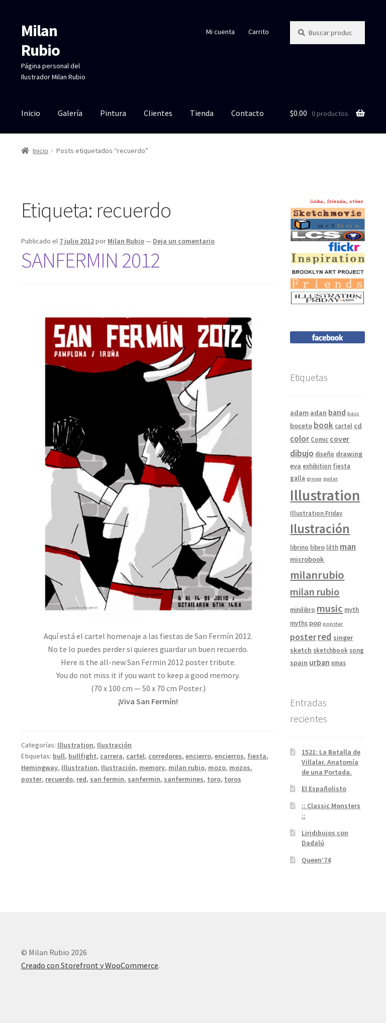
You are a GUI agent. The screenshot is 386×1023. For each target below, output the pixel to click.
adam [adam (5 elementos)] (299, 412)
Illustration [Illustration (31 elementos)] (325, 495)
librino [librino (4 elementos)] (299, 547)
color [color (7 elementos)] (299, 438)
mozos (239, 767)
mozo (217, 767)
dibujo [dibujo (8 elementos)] (302, 453)
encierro (198, 755)
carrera (111, 755)
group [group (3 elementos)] (314, 478)
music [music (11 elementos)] (330, 608)
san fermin (107, 779)
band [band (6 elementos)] (337, 412)
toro (214, 779)
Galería (70, 113)
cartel (135, 755)
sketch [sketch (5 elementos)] (301, 650)
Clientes (158, 113)
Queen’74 (316, 859)
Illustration (75, 744)
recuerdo (59, 779)
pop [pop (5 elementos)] (315, 622)
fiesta (256, 755)
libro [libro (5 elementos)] (317, 547)
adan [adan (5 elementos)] (318, 412)
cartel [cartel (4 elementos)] (343, 426)
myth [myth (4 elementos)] (351, 609)
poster (31, 779)
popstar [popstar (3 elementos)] (333, 623)
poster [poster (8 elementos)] (303, 637)
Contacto (247, 113)
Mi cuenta (220, 31)
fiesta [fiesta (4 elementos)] (341, 466)
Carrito (258, 31)
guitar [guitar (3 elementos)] (330, 478)
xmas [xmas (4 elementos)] (338, 663)
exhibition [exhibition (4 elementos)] (317, 466)
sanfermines (184, 779)
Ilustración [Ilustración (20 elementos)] (320, 529)
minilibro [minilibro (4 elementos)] (302, 609)
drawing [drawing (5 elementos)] (349, 453)
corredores (165, 755)
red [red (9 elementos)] (325, 636)
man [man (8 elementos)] (348, 546)
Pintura (113, 113)
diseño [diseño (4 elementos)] (324, 454)
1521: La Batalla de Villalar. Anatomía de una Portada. (331, 762)
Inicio (30, 113)
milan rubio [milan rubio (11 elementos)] (314, 591)
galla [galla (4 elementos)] (297, 478)
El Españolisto (324, 788)
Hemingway (39, 767)
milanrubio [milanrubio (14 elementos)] (317, 575)
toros (232, 779)
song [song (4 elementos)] (356, 650)
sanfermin (144, 779)
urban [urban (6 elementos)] (319, 662)
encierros (229, 755)
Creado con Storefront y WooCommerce (89, 965)
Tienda (202, 113)
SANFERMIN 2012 (90, 260)
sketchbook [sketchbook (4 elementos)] (330, 650)
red (81, 779)
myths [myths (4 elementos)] (299, 623)
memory (152, 767)
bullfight (82, 755)
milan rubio (186, 767)
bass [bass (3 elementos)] (353, 413)
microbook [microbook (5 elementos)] (307, 559)
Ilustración (114, 744)
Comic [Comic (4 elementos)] (319, 439)
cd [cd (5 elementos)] (358, 425)
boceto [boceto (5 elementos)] (301, 425)
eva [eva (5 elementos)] (295, 465)
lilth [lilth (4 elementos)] (332, 547)
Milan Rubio (40, 40)
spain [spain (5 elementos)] (299, 662)
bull (59, 755)
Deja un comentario (184, 240)
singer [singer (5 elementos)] (343, 637)
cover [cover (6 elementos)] (339, 439)
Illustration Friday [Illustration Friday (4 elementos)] (316, 513)
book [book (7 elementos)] (323, 425)
